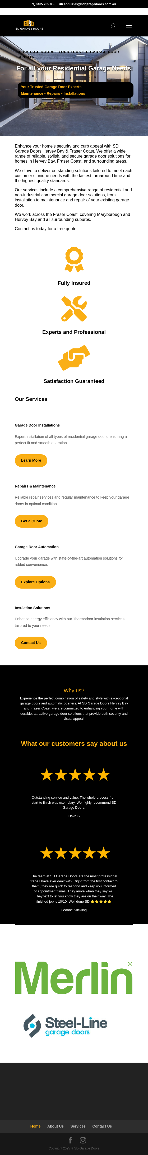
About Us (55, 1126)
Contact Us (31, 643)
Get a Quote (31, 521)
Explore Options (35, 582)
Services (78, 1126)
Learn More (31, 460)
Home (35, 1126)
